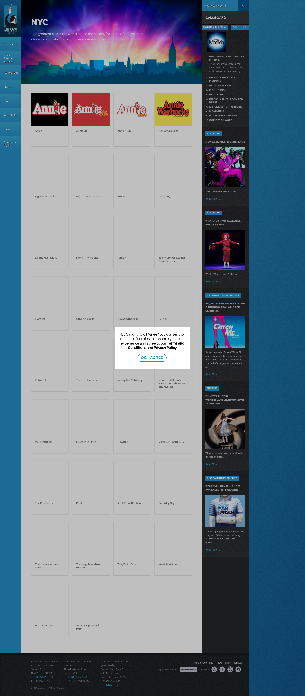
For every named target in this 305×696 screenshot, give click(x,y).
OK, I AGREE (152, 358)
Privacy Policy (165, 347)
